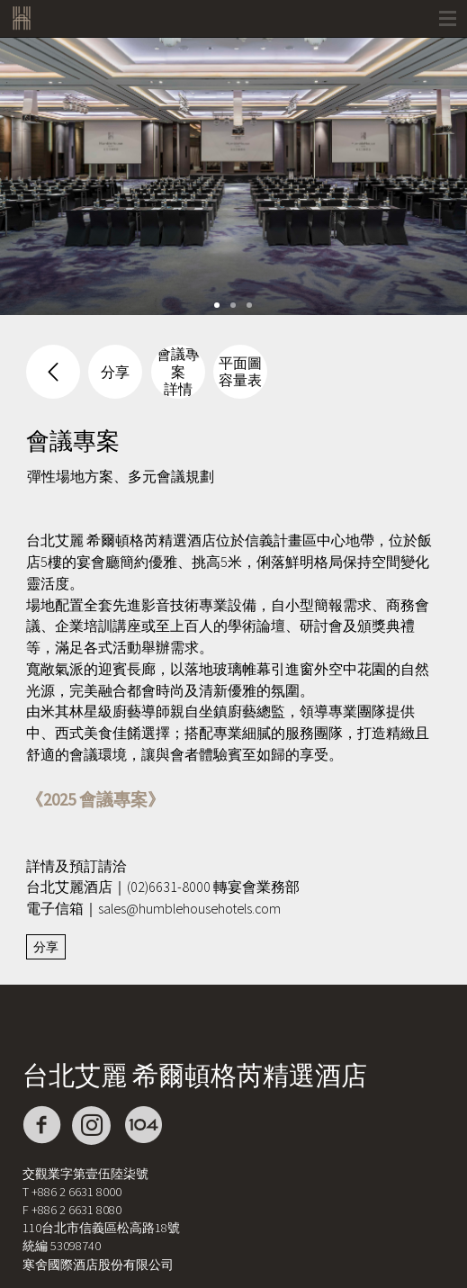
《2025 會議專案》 (95, 799)
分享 (45, 947)
